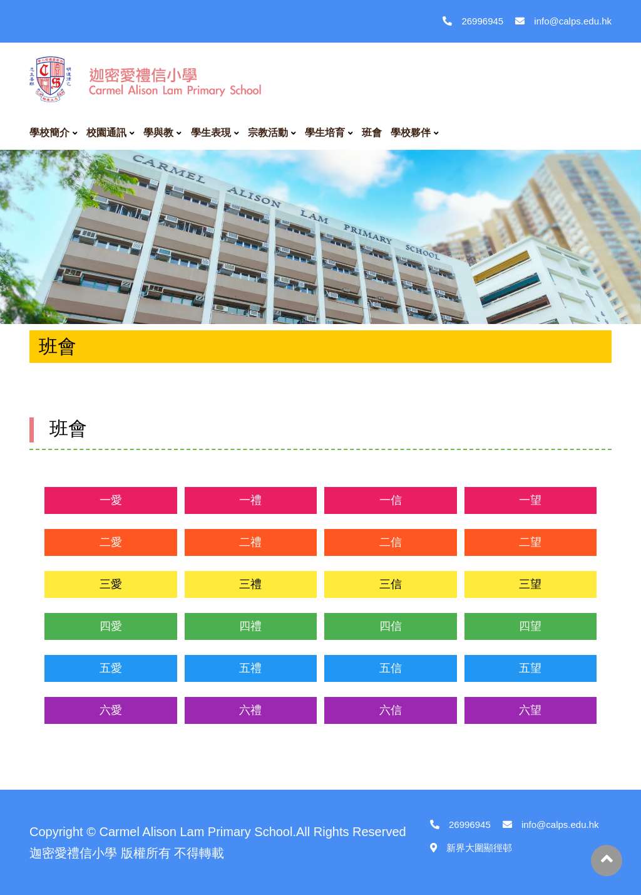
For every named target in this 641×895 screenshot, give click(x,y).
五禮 (250, 668)
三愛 (111, 584)
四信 (390, 626)
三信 (390, 584)
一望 (530, 500)
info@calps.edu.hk (563, 21)
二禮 (250, 542)
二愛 (111, 542)
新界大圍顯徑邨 (471, 847)
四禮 (250, 626)
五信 (390, 668)
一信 (390, 500)
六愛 (111, 710)
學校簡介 (49, 132)
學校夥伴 (411, 132)
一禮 (250, 500)
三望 (530, 584)
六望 (530, 710)
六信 (390, 710)
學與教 (158, 132)
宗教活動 (268, 132)
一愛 (111, 500)
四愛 (111, 626)
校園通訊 (106, 132)
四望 (530, 626)
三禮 (250, 584)
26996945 (473, 21)
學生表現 (211, 132)
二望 (530, 542)
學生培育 (325, 132)
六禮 (250, 710)
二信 (390, 542)
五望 (530, 668)
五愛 (111, 668)
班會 (372, 132)
